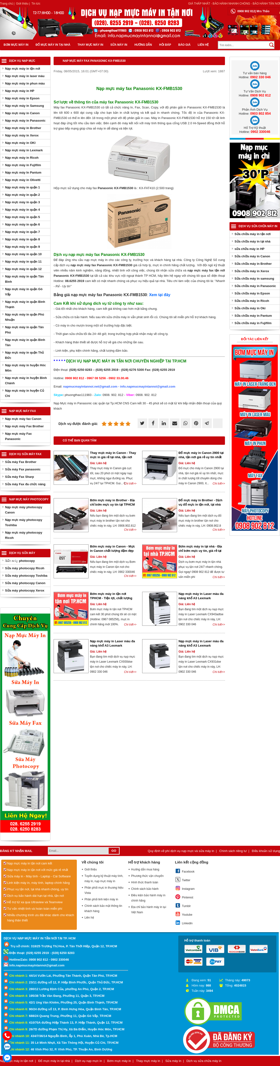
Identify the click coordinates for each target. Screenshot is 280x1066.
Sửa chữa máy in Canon (252, 256)
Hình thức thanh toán (144, 882)
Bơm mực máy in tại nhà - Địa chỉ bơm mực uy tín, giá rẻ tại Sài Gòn (200, 551)
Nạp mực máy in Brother (23, 128)
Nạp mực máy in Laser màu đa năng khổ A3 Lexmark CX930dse (112, 645)
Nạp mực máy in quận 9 (22, 246)
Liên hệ (203, 44)
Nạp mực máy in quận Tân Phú (24, 329)
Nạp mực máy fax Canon (23, 419)
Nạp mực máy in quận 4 (22, 209)
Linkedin (184, 922)
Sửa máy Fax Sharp (19, 477)
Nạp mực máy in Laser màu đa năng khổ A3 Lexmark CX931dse (201, 645)
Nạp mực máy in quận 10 (23, 254)
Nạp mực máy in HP (19, 91)
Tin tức (36, 3)
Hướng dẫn (143, 44)
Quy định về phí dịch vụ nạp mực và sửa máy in (181, 851)
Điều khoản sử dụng (266, 851)
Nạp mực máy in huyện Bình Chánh (26, 380)
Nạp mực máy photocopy (29, 499)
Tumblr (183, 905)
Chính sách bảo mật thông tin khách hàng (103, 908)
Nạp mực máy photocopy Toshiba (23, 522)
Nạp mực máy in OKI (20, 143)
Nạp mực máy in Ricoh (22, 157)
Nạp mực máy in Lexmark (24, 150)
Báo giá (184, 44)
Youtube (183, 914)
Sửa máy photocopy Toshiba (26, 575)
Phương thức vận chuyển (147, 876)
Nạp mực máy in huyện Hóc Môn (25, 367)
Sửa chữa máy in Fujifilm (253, 323)
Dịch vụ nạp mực (22, 60)
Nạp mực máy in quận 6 (22, 224)
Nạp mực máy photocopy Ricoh (23, 535)
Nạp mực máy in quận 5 (22, 217)
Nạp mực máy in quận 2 (22, 195)
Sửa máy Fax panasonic (22, 469)
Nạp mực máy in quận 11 (23, 261)
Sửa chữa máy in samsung (254, 278)
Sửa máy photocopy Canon (25, 583)
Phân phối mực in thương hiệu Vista (103, 890)
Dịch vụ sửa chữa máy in (258, 226)
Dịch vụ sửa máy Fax (25, 454)
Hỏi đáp (165, 44)
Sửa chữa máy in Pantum (253, 315)
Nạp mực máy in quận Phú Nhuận (24, 317)
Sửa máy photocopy (20, 561)
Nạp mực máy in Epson (22, 98)
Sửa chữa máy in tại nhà (252, 241)
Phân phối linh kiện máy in (101, 899)
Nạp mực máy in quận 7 (22, 232)
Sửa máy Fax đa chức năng (25, 484)
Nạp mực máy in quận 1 (22, 187)
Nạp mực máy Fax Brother (24, 426)
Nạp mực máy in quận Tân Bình (24, 279)
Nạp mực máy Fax (22, 411)
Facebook (185, 871)
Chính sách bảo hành (144, 889)
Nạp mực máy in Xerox (22, 135)
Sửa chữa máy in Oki (250, 308)
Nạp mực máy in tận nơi (22, 68)
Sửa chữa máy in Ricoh (252, 301)
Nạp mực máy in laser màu (25, 76)
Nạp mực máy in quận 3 (22, 202)
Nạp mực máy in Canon (22, 113)
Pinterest (184, 897)
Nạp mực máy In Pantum (23, 172)
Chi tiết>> (130, 483)
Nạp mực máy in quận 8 (22, 239)
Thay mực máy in (90, 44)
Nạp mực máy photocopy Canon (23, 509)
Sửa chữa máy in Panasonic (255, 286)
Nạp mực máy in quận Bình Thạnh (25, 304)
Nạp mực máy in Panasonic (25, 120)
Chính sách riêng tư (233, 851)
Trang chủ (6, 3)
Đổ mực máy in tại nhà (53, 44)
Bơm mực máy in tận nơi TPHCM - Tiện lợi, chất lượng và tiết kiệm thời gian (111, 598)
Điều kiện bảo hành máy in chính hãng (148, 898)
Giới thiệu (22, 3)
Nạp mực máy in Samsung (24, 105)
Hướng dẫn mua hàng (145, 869)
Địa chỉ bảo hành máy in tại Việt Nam (148, 909)
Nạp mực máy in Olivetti (22, 180)
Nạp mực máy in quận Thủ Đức (24, 355)
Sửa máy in (118, 44)
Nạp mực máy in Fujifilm (23, 165)
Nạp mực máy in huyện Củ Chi (24, 393)
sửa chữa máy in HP (249, 249)
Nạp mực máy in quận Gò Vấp (24, 291)
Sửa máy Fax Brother (20, 462)
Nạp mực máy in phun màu (25, 83)
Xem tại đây (159, 295)
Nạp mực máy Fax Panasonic (18, 436)
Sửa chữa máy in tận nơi (253, 234)
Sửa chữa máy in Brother (253, 263)
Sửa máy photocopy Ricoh (24, 568)
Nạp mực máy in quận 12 (23, 269)
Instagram (185, 888)
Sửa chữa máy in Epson (252, 293)
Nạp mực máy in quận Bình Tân (25, 342)
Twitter (182, 879)
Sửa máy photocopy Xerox (24, 590)
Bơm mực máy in (16, 44)
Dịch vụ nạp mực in (88, 1061)
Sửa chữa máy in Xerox (252, 271)
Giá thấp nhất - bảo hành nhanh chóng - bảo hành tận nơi (234, 3)
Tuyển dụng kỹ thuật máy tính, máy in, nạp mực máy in (103, 878)
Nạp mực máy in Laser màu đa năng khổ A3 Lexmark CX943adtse (201, 598)
